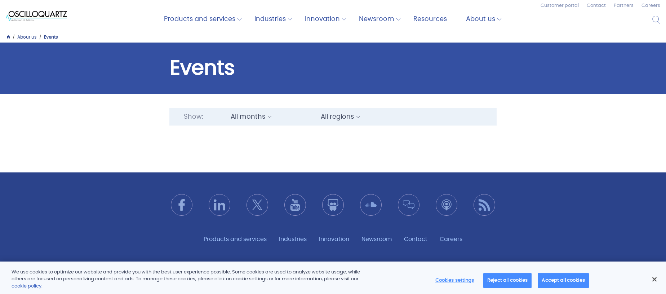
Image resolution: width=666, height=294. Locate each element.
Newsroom (376, 19)
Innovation (322, 19)
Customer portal (560, 5)
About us (480, 19)
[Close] (654, 283)
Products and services (199, 19)
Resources (430, 19)
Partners (624, 5)
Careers (650, 5)
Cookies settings (454, 283)
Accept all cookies (563, 283)
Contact (596, 5)
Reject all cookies (507, 283)
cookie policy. (27, 290)
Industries (270, 19)
